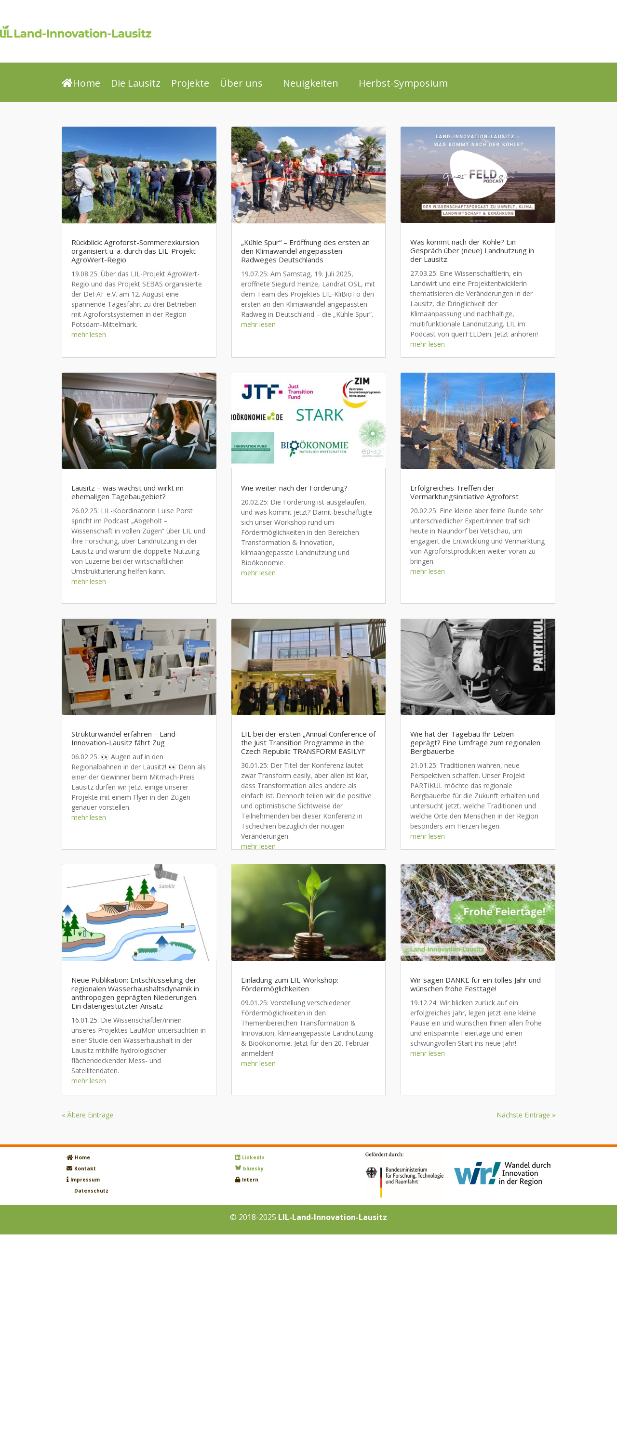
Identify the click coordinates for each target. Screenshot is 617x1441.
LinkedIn (253, 1157)
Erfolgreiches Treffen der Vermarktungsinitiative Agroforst (464, 492)
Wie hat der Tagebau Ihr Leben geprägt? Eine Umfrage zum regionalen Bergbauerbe (475, 742)
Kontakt (85, 1168)
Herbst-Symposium (403, 84)
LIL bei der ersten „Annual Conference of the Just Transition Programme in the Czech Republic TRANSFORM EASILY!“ (308, 742)
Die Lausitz (136, 84)
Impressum (85, 1179)
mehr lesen (88, 334)
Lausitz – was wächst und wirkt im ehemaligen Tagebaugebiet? (127, 492)
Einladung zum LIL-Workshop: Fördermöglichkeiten (289, 984)
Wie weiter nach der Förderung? (294, 488)
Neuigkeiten (310, 84)
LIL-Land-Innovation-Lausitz (332, 1217)
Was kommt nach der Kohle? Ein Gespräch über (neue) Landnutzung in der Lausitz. (472, 250)
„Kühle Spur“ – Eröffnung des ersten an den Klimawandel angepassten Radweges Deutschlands (305, 250)
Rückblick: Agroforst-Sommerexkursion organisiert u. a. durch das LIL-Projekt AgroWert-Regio (135, 250)
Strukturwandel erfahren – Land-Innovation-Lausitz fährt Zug (124, 738)
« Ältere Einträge (87, 1114)
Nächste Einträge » (525, 1114)
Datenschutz (91, 1190)
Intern (250, 1179)
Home (81, 84)
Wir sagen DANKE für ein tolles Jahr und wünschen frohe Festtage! (475, 984)
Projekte (190, 84)
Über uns (241, 84)
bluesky (253, 1168)
